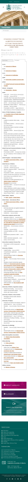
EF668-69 (18, 109)
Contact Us (11, 461)
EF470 (19, 270)
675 (5, 125)
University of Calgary (11, 70)
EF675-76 (9, 109)
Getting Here (16, 1)
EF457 (20, 288)
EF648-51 (11, 153)
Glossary (5, 441)
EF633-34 (16, 174)
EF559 (14, 183)
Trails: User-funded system (17, 362)
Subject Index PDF (6, 50)
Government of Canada (9, 454)
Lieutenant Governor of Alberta (11, 451)
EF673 (21, 123)
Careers (10, 1)
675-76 (23, 109)
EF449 (18, 281)
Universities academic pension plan (15, 79)
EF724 (15, 94)
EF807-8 (14, 137)
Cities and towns (10, 343)
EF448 (23, 279)
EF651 (5, 236)
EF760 (7, 135)
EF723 (21, 94)
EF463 (23, 252)
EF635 (5, 174)
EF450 (10, 209)
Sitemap (22, 476)
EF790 (5, 132)
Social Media (18, 476)
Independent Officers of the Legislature (13, 440)
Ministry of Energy (10, 367)
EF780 (9, 139)
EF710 (15, 96)
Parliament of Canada (8, 453)
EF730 (21, 102)
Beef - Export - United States (13, 197)
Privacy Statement (7, 476)
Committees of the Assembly (11, 435)
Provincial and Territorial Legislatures (12, 457)
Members (5, 430)
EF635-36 (15, 176)
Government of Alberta (9, 450)
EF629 (9, 171)
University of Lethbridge (12, 75)
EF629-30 (6, 177)
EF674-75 (21, 108)
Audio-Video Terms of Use (10, 443)
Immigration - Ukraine (11, 90)
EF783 (14, 165)
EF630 (21, 193)
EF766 (21, 140)
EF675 (10, 125)
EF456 (9, 298)
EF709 (5, 122)
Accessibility (13, 476)
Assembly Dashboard (8, 433)
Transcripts (6, 30)
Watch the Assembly (8, 432)
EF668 (15, 106)
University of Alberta (11, 66)
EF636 (23, 174)
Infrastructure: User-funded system (12, 354)
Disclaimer (24, 475)
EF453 (5, 292)
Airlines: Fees (15, 347)
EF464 (8, 319)
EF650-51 (19, 153)
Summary (5, 60)
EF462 (19, 275)
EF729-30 (13, 102)
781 (13, 139)
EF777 (14, 140)
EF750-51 (19, 304)
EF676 (5, 145)
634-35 (10, 177)
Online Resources (7, 438)
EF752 (5, 137)
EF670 (20, 224)
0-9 (2, 53)
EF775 (14, 142)
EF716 (21, 172)
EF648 (14, 150)
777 (22, 139)
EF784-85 (22, 184)
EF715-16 (16, 167)
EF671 (21, 217)
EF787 (22, 169)
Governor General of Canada (10, 456)
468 (8, 292)
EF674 (9, 128)
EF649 (5, 155)
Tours (4, 437)
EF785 (21, 137)
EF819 (19, 130)
